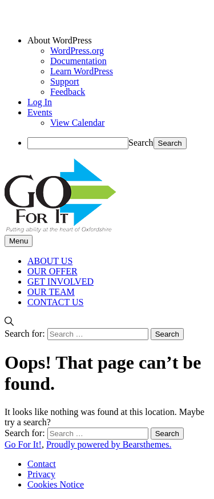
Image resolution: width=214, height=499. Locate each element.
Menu (18, 241)
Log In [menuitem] (39, 102)
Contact (41, 464)
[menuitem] (118, 40)
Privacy (41, 474)
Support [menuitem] (64, 81)
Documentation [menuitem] (78, 61)
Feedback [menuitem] (67, 92)
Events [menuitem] (40, 112)
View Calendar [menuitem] (77, 122)
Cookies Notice (55, 484)
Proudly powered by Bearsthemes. (109, 444)
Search (141, 142)
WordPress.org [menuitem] (77, 50)
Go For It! (23, 444)
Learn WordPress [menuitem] (81, 71)
